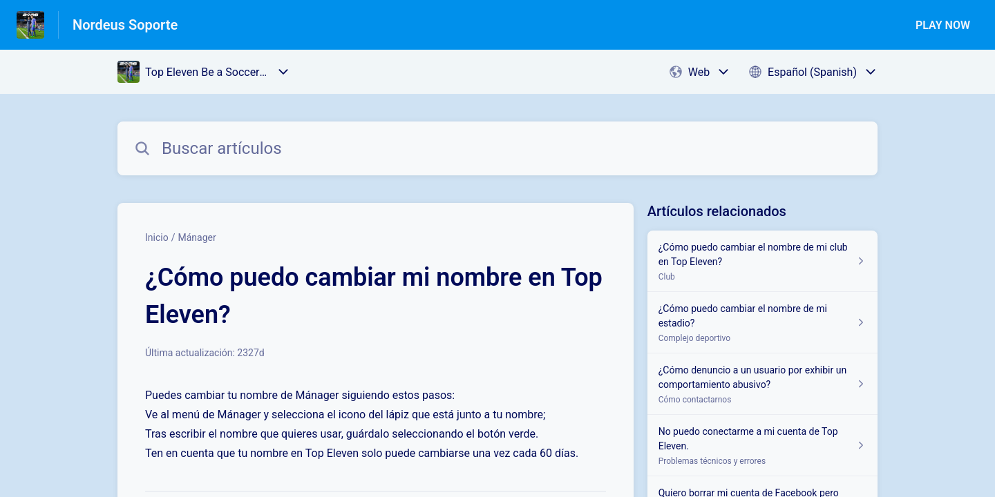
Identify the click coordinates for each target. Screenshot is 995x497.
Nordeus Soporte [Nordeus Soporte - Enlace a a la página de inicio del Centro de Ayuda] (125, 25)
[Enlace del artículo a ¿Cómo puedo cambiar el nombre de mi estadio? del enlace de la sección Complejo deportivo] (762, 322)
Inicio (157, 237)
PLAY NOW (943, 25)
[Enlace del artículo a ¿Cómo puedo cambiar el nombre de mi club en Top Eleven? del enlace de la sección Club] (762, 261)
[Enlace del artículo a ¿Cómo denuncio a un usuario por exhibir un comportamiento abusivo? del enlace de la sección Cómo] (762, 384)
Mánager (197, 237)
